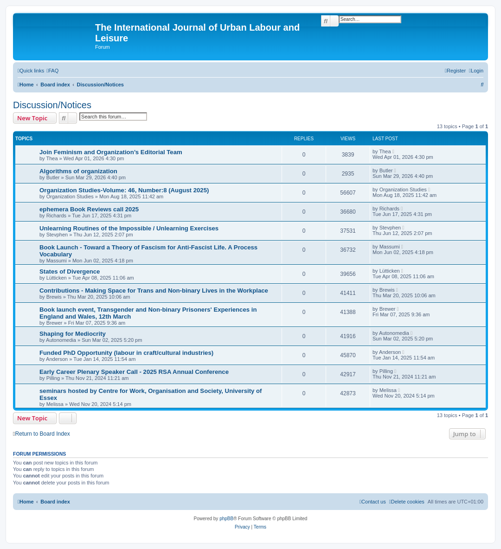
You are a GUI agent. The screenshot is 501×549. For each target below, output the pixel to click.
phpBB (226, 518)
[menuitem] (52, 70)
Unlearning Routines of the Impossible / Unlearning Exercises (128, 228)
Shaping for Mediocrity (72, 333)
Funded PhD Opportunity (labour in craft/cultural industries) (126, 352)
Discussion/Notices (52, 105)
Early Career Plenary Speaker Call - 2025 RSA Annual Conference (134, 371)
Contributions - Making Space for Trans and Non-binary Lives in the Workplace (153, 290)
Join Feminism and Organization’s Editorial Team (110, 152)
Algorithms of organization (78, 171)
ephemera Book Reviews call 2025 (89, 209)
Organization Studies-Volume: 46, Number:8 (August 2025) (124, 190)
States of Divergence (69, 271)
